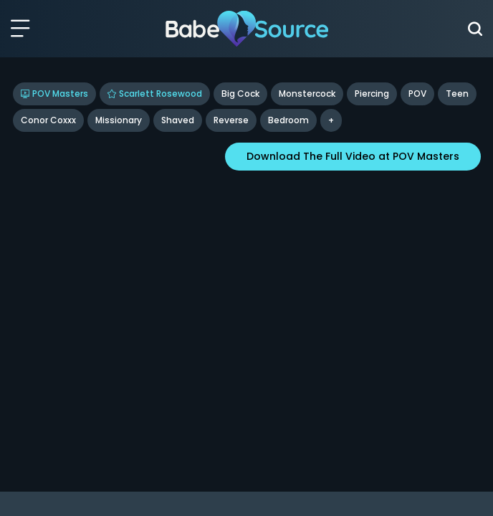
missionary (118, 120)
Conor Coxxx (48, 120)
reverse (231, 120)
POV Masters (54, 93)
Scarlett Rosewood (154, 93)
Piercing (372, 93)
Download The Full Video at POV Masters (353, 156)
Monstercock (307, 93)
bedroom (288, 120)
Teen (457, 93)
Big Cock (240, 93)
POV (417, 93)
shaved (177, 120)
